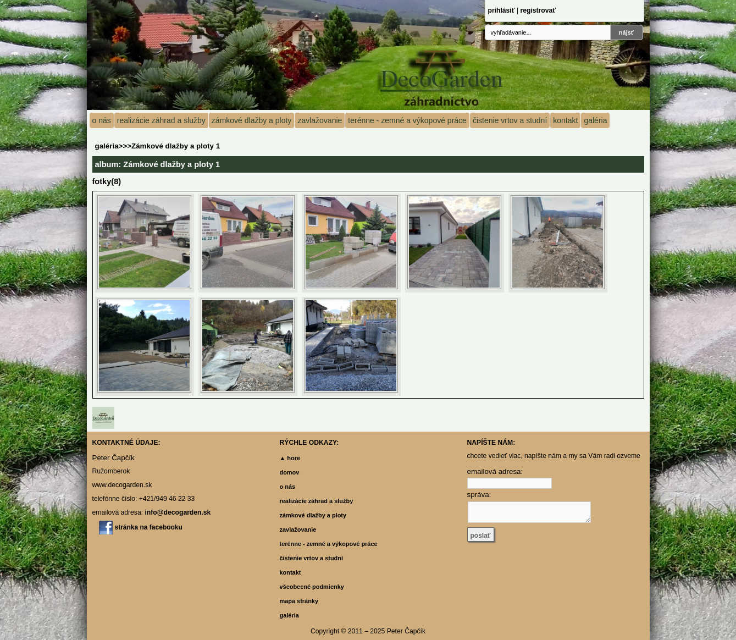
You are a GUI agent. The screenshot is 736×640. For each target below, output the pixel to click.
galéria (595, 120)
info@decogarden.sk (178, 512)
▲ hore (290, 458)
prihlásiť (501, 10)
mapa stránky (299, 601)
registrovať (538, 10)
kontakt (565, 120)
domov (290, 472)
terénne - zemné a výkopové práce (407, 120)
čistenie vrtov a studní (510, 120)
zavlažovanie (319, 120)
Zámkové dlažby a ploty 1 (175, 146)
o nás (101, 120)
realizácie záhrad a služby (161, 120)
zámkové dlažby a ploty (252, 120)
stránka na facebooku (148, 527)
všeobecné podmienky (312, 586)
